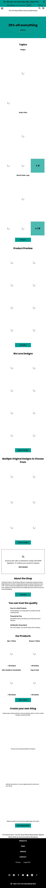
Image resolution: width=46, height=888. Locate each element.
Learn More (23, 595)
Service (23, 851)
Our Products (23, 636)
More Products (23, 700)
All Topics (23, 240)
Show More (23, 345)
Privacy (18, 862)
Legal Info (27, 862)
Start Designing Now (23, 826)
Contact (23, 857)
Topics (23, 44)
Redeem (29, 5)
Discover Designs (23, 542)
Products (23, 841)
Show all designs (23, 450)
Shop (23, 846)
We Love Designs (23, 353)
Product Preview (23, 248)
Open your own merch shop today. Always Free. (22, 2)
